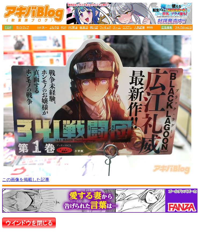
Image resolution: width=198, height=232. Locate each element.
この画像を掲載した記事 (25, 179)
